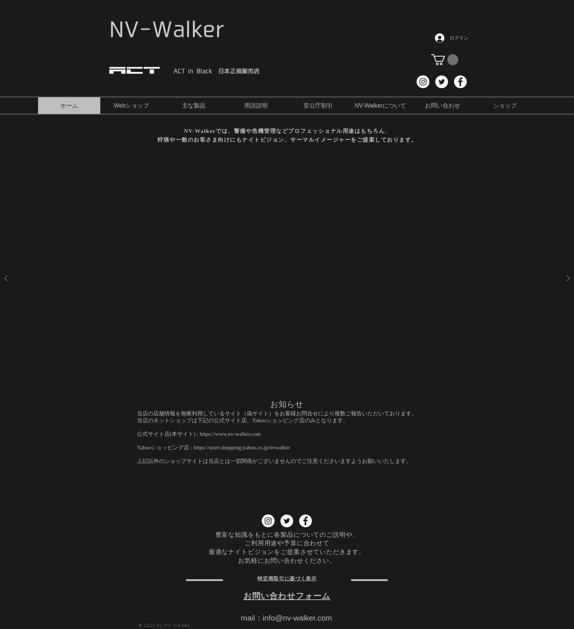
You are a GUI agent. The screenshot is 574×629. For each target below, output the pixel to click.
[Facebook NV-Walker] (460, 81)
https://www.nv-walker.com (230, 434)
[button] (444, 59)
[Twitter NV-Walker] (441, 81)
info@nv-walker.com (297, 618)
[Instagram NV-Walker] (423, 81)
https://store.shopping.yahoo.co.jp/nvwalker (242, 447)
